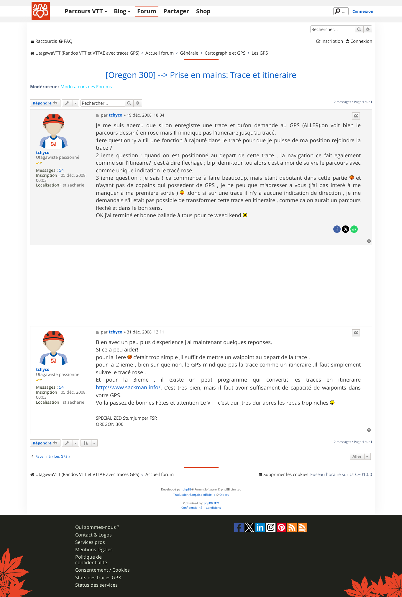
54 (61, 170)
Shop (203, 11)
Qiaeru (224, 495)
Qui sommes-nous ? (97, 527)
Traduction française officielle (194, 495)
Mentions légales (94, 549)
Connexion (362, 11)
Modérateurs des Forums (86, 86)
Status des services (96, 585)
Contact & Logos (93, 535)
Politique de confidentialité (91, 559)
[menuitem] (65, 41)
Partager (176, 11)
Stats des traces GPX (98, 577)
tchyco (43, 152)
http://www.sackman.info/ (128, 387)
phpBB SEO (211, 503)
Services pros (90, 542)
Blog (120, 11)
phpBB (187, 489)
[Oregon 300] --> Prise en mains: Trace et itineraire (201, 75)
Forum (146, 11)
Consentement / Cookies (102, 570)
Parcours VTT (84, 11)
